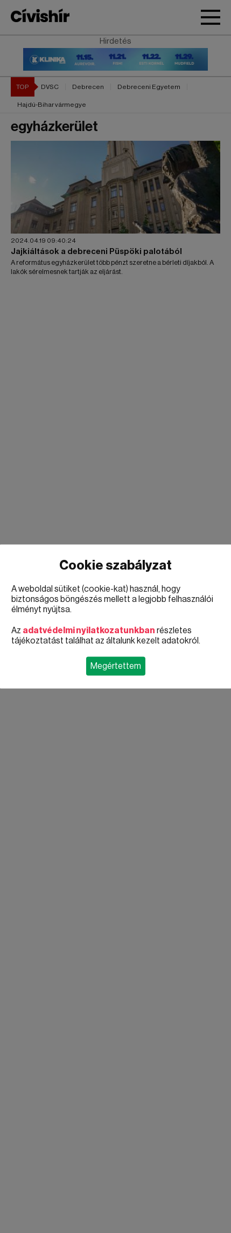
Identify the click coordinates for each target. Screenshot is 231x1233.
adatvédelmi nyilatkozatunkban (89, 630)
